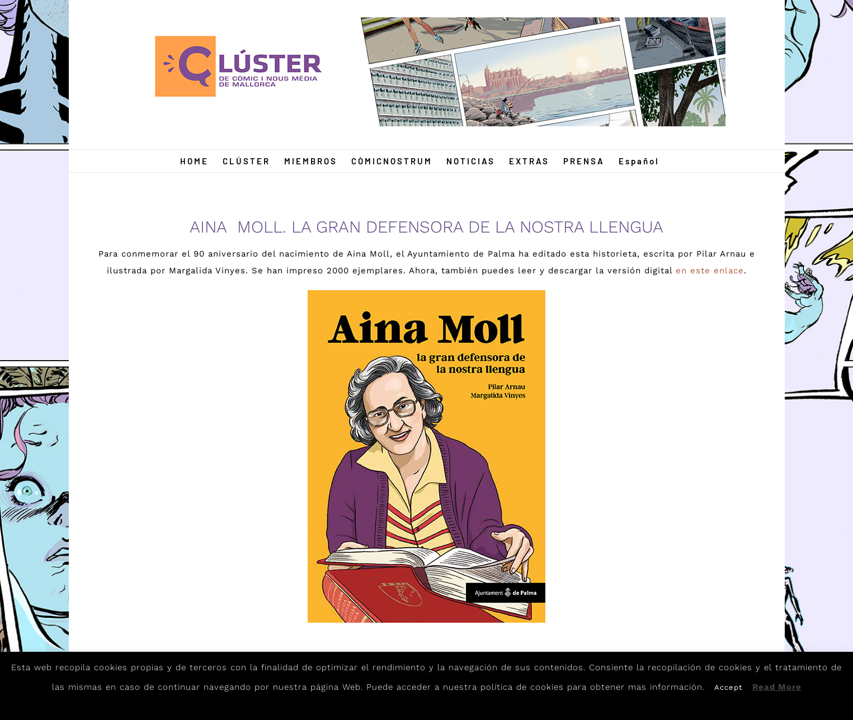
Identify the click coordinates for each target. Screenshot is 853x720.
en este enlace (710, 271)
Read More (777, 687)
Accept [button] (728, 687)
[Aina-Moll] (426, 294)
